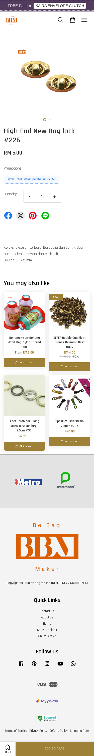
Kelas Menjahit (47, 630)
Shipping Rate (79, 731)
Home (47, 624)
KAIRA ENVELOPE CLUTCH (60, 5)
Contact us (47, 611)
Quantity (10, 194)
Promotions (13, 168)
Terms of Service (16, 731)
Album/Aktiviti (47, 636)
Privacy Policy (38, 731)
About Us (47, 617)
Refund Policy (58, 731)
